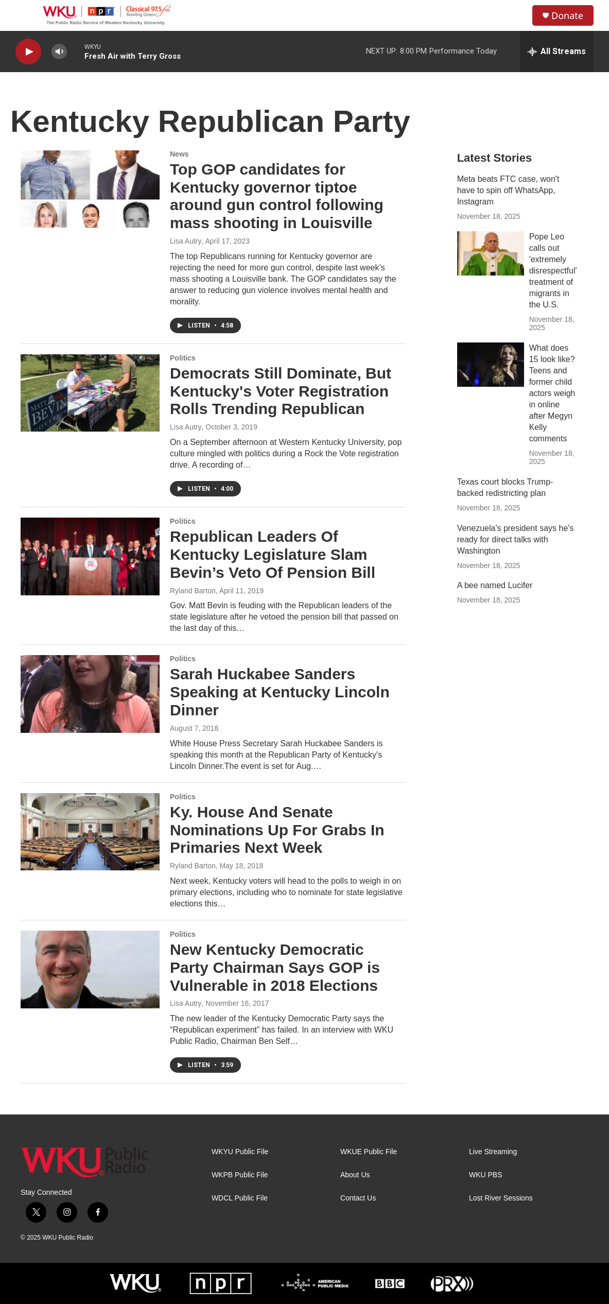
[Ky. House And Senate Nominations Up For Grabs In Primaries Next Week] (90, 831)
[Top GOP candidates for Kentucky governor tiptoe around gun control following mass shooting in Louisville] (90, 189)
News (179, 154)
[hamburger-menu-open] (25, 15)
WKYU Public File (240, 1152)
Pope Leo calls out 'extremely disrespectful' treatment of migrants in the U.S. (553, 270)
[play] (28, 52)
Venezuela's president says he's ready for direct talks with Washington (515, 539)
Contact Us (358, 1198)
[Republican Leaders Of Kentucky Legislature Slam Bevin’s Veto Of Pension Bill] (90, 556)
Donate (567, 15)
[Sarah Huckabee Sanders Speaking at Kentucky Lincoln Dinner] (90, 693)
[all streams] (557, 51)
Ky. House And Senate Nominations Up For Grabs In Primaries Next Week (277, 829)
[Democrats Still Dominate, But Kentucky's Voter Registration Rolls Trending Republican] (90, 393)
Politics (183, 358)
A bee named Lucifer (495, 585)
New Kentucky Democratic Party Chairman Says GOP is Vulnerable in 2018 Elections (275, 967)
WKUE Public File (368, 1152)
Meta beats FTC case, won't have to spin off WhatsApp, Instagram (508, 190)
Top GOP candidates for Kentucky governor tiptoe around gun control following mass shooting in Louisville (277, 196)
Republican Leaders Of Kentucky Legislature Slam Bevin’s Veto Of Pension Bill (272, 554)
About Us (355, 1175)
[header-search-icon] (516, 15)
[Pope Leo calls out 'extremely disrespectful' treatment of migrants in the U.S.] (490, 253)
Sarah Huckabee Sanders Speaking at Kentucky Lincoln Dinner (280, 691)
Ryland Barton (193, 591)
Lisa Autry (185, 241)
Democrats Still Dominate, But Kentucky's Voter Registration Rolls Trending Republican (280, 391)
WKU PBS (485, 1175)
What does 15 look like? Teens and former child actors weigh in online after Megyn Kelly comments (552, 393)
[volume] (59, 51)
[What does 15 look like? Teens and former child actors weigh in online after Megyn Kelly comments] (490, 364)
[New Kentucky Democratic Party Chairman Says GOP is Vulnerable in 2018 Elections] (90, 969)
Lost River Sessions (501, 1198)
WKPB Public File (240, 1175)
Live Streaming (493, 1152)
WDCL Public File (240, 1198)
